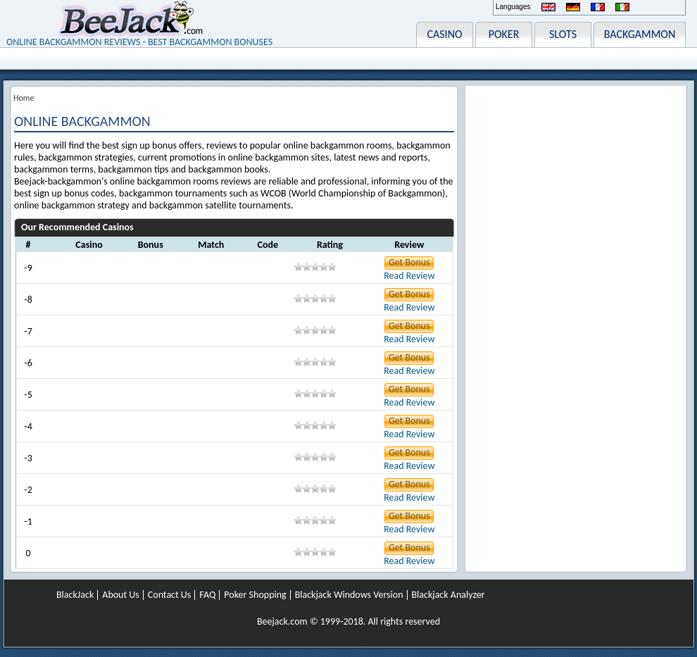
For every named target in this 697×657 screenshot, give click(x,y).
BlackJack (75, 595)
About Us (120, 595)
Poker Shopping (255, 595)
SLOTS (563, 34)
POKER (504, 34)
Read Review (409, 276)
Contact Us (169, 595)
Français (598, 7)
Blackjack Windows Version (349, 595)
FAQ (207, 595)
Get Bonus (409, 262)
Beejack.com (282, 621)
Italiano (622, 7)
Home (23, 98)
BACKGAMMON (640, 34)
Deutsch (573, 7)
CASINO (444, 34)
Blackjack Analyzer (448, 595)
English (548, 7)
